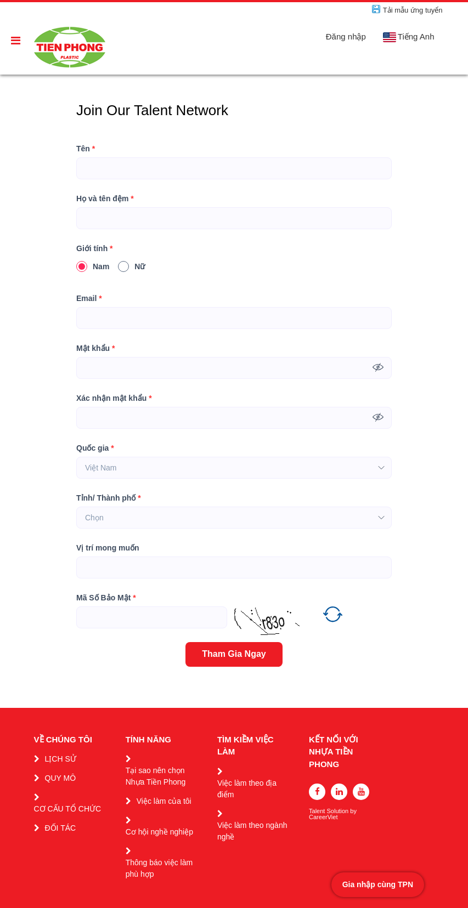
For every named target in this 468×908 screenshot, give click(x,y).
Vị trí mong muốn (107, 547)
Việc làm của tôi (164, 801)
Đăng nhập (346, 36)
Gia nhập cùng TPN (377, 884)
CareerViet (323, 817)
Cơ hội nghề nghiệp (159, 831)
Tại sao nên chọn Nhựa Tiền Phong (156, 776)
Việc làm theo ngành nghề (252, 831)
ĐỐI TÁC (60, 828)
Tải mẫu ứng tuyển (413, 10)
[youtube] (361, 792)
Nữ (131, 266)
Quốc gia (95, 448)
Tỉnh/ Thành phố (108, 498)
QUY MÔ (60, 778)
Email (89, 298)
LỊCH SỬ (60, 758)
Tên (85, 149)
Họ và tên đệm (105, 199)
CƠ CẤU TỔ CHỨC (68, 808)
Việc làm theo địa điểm (247, 789)
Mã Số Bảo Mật (106, 598)
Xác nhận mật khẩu (114, 398)
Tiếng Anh (408, 37)
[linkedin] (339, 792)
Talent (317, 811)
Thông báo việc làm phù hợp (159, 868)
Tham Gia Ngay (234, 654)
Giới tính (94, 248)
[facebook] (317, 792)
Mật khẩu (95, 348)
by (354, 811)
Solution (338, 811)
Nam (92, 266)
